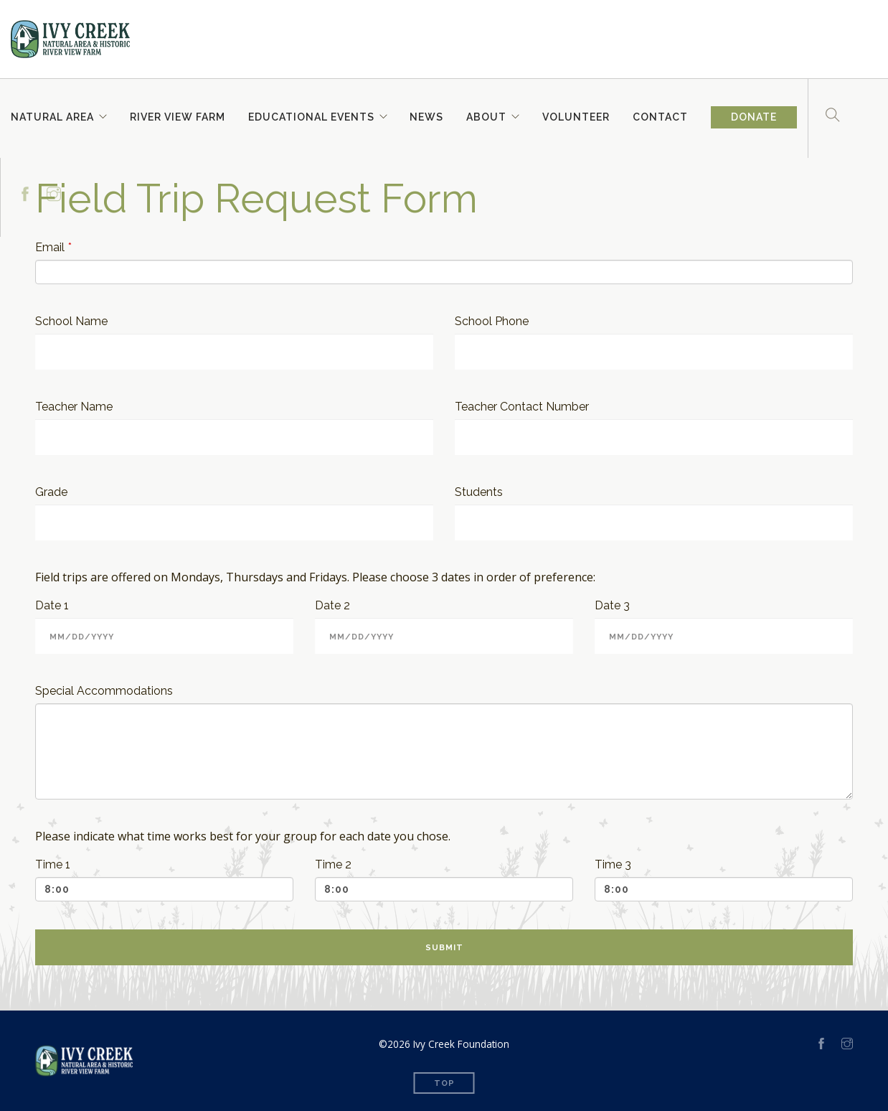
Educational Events (311, 115)
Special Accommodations (104, 691)
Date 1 (52, 605)
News (427, 115)
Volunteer (576, 115)
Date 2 (332, 605)
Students (479, 492)
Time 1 (52, 864)
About (487, 115)
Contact (661, 115)
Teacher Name (74, 406)
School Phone (492, 321)
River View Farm (177, 115)
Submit (444, 947)
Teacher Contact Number (522, 406)
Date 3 (612, 605)
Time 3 (613, 864)
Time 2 (333, 864)
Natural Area (52, 115)
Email (50, 247)
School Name (71, 321)
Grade (51, 492)
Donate (755, 117)
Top (444, 1083)
